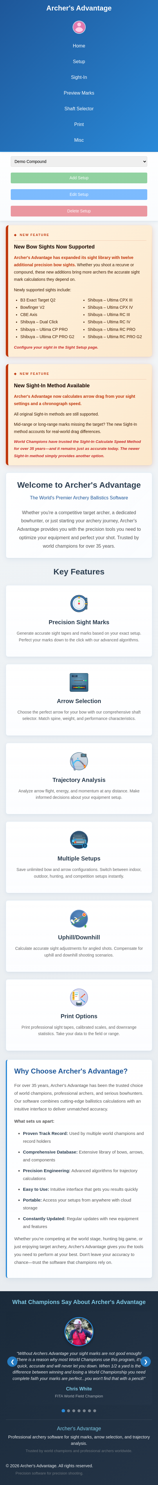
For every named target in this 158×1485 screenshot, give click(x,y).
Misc (79, 140)
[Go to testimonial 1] (63, 1411)
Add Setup (78, 177)
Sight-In (79, 77)
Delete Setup (79, 211)
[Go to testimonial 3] (73, 1410)
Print (79, 124)
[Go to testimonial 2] (68, 1410)
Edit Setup (79, 194)
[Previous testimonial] (12, 1362)
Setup (79, 61)
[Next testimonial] (146, 1362)
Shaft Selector (79, 108)
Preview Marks (79, 93)
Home (79, 45)
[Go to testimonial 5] (84, 1410)
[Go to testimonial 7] (94, 1410)
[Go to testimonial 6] (89, 1410)
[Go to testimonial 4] (79, 1410)
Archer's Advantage (79, 8)
